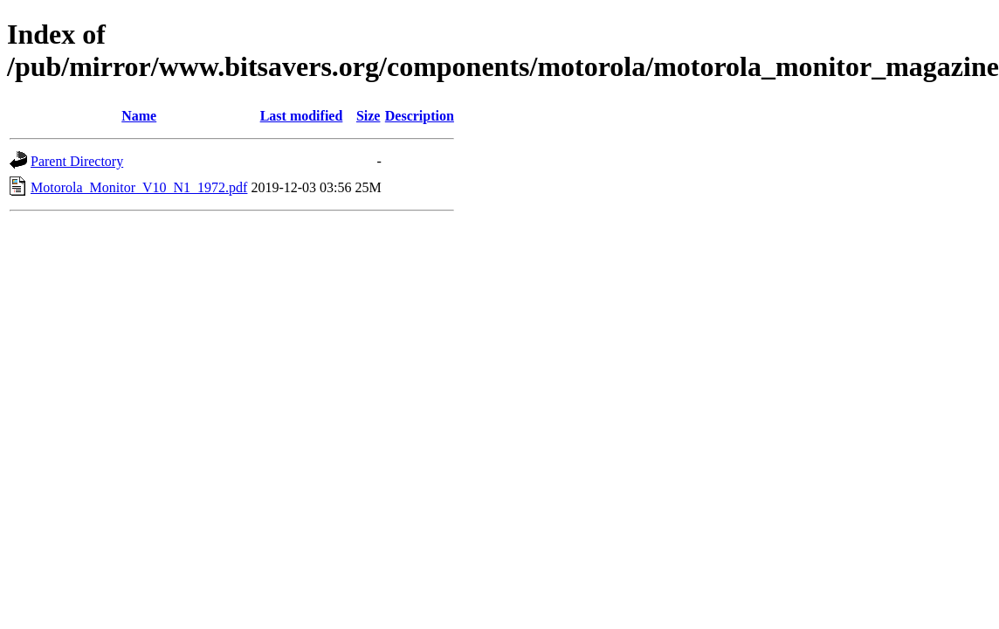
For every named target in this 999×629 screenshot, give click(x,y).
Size (368, 115)
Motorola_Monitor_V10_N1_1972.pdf (139, 187)
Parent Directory (77, 161)
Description (419, 115)
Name (138, 115)
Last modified (301, 115)
